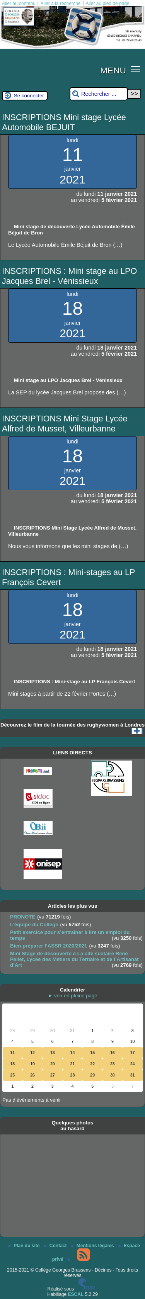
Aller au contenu (19, 3)
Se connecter (29, 95)
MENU (113, 70)
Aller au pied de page (107, 3)
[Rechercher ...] (99, 94)
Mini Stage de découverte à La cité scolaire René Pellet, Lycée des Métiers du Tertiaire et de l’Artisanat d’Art (74, 959)
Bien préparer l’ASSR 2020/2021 (48, 946)
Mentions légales (93, 1245)
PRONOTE (22, 917)
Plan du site (24, 1245)
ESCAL (76, 1294)
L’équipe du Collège (34, 924)
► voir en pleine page (72, 995)
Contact (56, 1245)
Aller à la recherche (60, 3)
